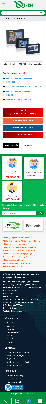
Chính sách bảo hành (14, 365)
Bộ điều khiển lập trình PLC (12, 263)
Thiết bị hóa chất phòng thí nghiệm (15, 247)
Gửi (40, 213)
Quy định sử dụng (13, 359)
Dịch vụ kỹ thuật (13, 332)
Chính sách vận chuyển (15, 356)
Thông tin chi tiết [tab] (11, 145)
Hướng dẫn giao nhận (15, 382)
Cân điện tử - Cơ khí (10, 250)
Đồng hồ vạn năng (9, 266)
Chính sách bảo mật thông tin (18, 352)
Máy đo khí (32, 247)
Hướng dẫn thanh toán (15, 379)
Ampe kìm (26, 263)
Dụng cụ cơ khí (8, 257)
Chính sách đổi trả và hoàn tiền (18, 362)
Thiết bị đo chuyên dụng (26, 250)
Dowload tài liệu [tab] (26, 145)
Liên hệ (10, 342)
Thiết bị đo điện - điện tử (11, 241)
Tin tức (9, 336)
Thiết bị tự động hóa (18, 18)
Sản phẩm (10, 329)
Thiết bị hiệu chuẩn (9, 260)
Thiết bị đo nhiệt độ (10, 244)
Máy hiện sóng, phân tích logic (25, 257)
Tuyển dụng (11, 339)
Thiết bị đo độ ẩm (24, 244)
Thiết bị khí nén (23, 238)
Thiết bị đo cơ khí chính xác (30, 241)
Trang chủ (6, 18)
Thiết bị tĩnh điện (9, 254)
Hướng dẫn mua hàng (15, 376)
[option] (12, 225)
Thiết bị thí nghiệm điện (24, 254)
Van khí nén (21, 266)
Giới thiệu (10, 326)
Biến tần (20, 260)
